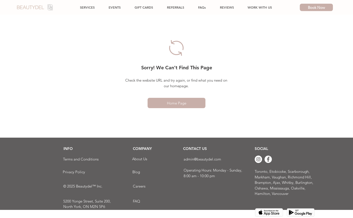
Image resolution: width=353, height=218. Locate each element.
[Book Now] (316, 7)
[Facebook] (268, 159)
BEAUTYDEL (30, 7)
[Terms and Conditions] (81, 159)
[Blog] (136, 172)
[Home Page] (176, 103)
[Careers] (139, 186)
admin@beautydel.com (202, 159)
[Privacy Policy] (74, 172)
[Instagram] (258, 159)
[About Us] (139, 159)
